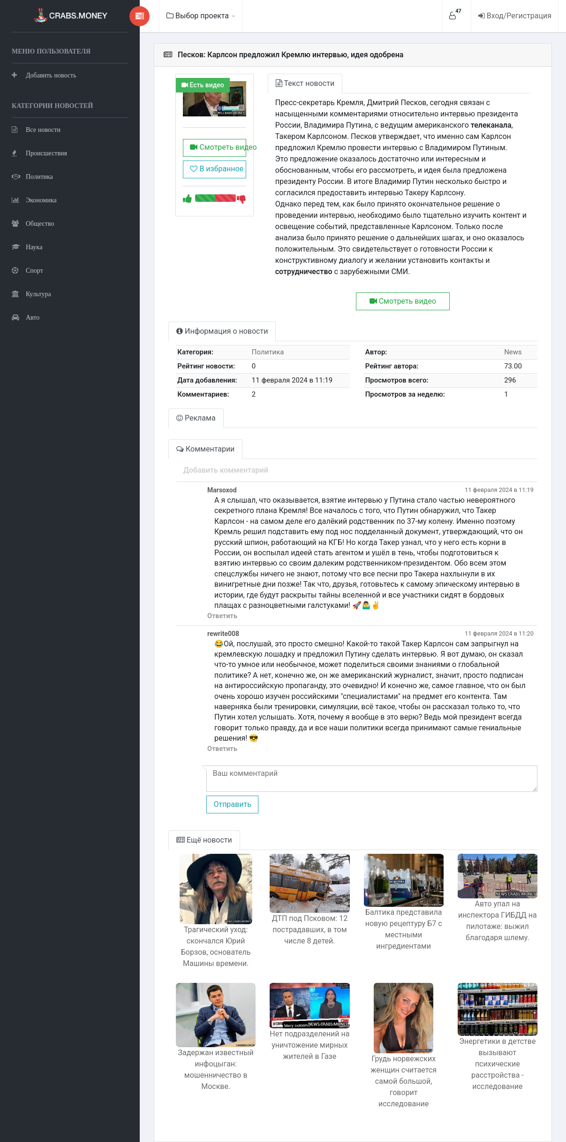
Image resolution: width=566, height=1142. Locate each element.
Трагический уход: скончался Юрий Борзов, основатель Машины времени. (208, 946)
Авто (25, 317)
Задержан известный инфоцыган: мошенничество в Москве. (208, 1071)
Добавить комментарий (217, 470)
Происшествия (39, 152)
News (512, 352)
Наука (27, 246)
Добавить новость (44, 74)
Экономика (34, 199)
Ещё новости (196, 839)
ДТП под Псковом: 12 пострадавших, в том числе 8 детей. (304, 931)
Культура (31, 293)
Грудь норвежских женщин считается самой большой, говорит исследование (400, 1075)
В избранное (208, 170)
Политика (32, 176)
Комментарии (197, 449)
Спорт (27, 270)
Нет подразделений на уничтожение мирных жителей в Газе (304, 1046)
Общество (33, 223)
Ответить (214, 616)
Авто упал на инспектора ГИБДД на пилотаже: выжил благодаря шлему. (496, 921)
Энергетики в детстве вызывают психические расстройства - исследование (496, 1065)
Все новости (36, 129)
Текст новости (298, 83)
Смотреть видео (210, 148)
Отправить (223, 804)
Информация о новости (213, 331)
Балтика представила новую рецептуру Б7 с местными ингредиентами (400, 930)
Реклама (187, 418)
